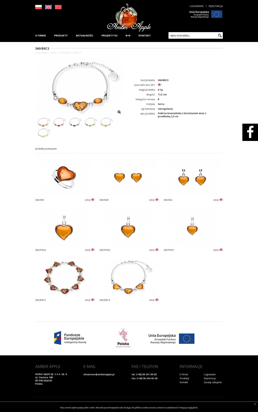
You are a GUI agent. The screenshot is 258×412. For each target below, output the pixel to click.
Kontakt (184, 382)
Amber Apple (41, 53)
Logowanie (197, 6)
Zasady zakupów (213, 382)
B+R (128, 35)
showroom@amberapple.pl (99, 374)
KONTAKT (145, 35)
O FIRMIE (40, 35)
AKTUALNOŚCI (84, 35)
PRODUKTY (61, 35)
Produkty (184, 378)
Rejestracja (216, 6)
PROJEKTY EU (109, 35)
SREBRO (53, 53)
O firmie (184, 374)
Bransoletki (64, 53)
